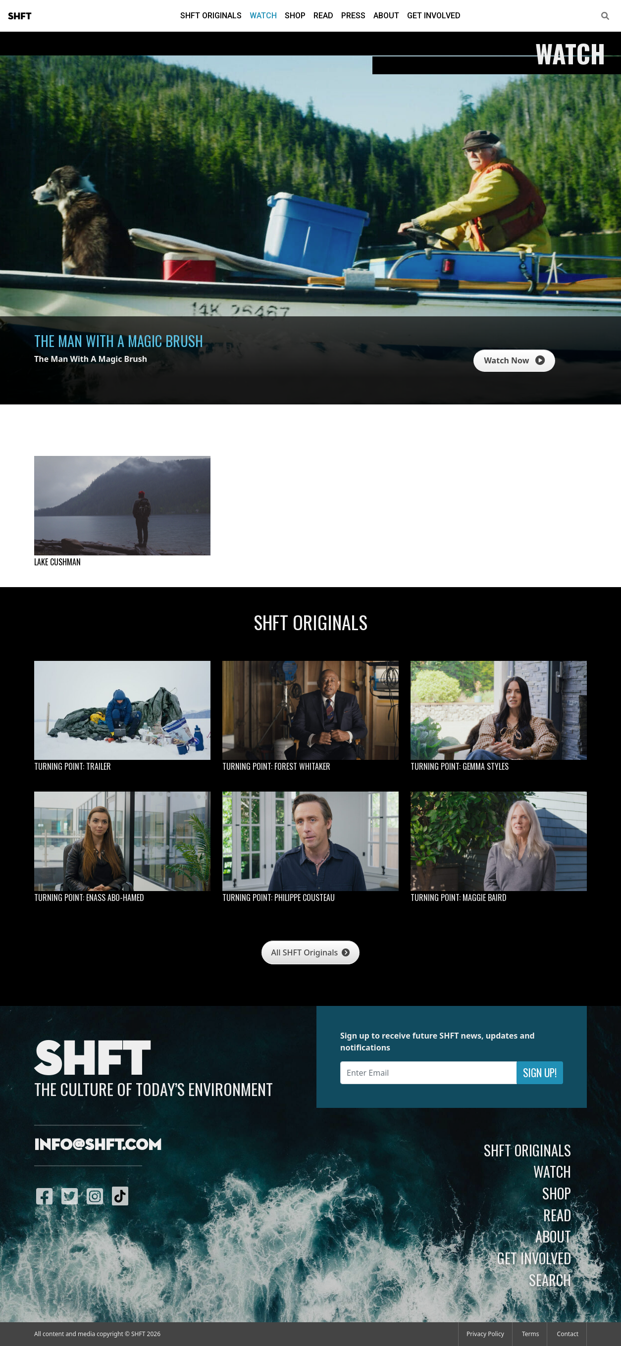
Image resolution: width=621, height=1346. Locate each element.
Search (550, 1279)
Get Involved (434, 15)
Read (323, 15)
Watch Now (514, 360)
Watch (263, 15)
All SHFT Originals (310, 952)
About (386, 15)
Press (353, 15)
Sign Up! (540, 1072)
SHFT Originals (211, 15)
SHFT (20, 16)
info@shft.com (97, 1145)
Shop (295, 15)
